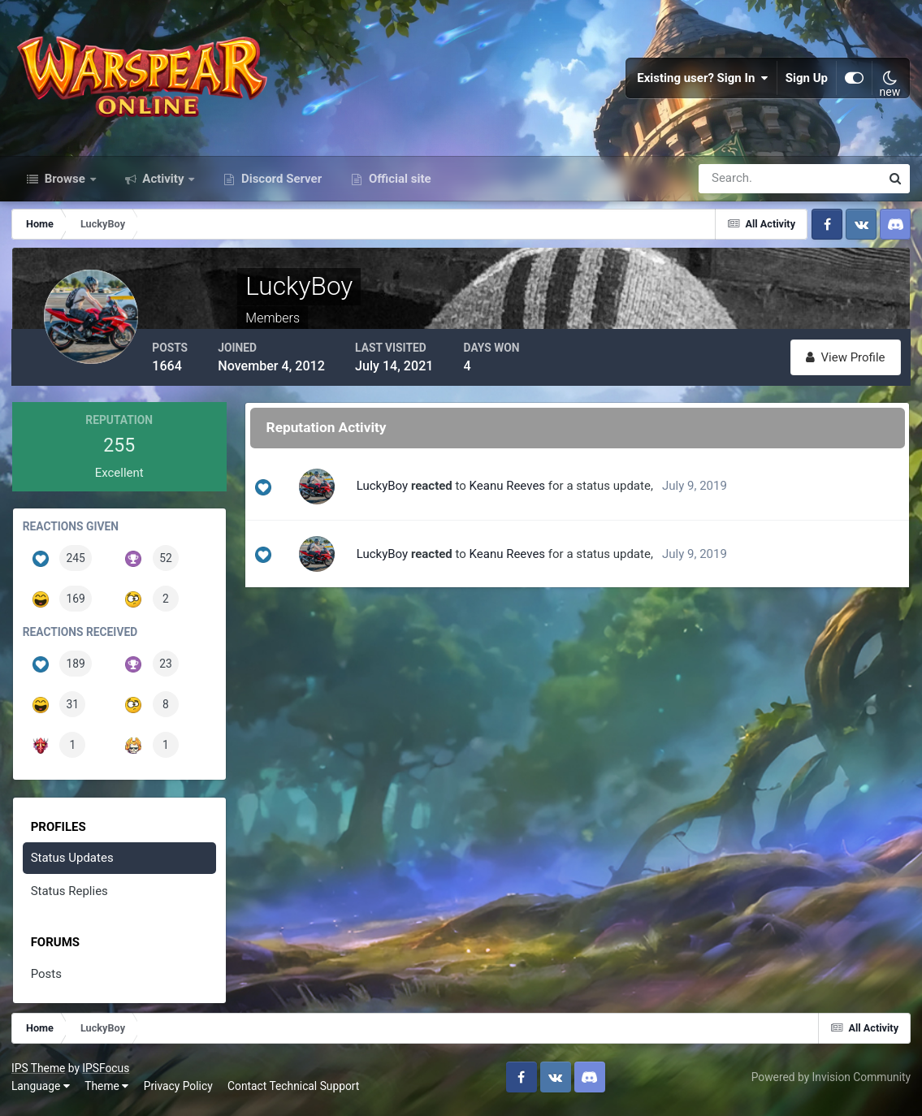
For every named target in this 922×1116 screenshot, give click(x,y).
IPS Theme (39, 1072)
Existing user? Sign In (702, 81)
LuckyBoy (387, 491)
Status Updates (72, 863)
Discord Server (280, 185)
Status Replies (69, 896)
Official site (398, 185)
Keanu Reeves (512, 491)
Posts (46, 979)
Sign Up (807, 81)
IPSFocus (106, 1072)
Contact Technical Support (294, 1090)
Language (41, 1090)
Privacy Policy (179, 1090)
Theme (107, 1090)
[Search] (733, 185)
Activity (164, 185)
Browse (65, 185)
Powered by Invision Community (830, 1081)
